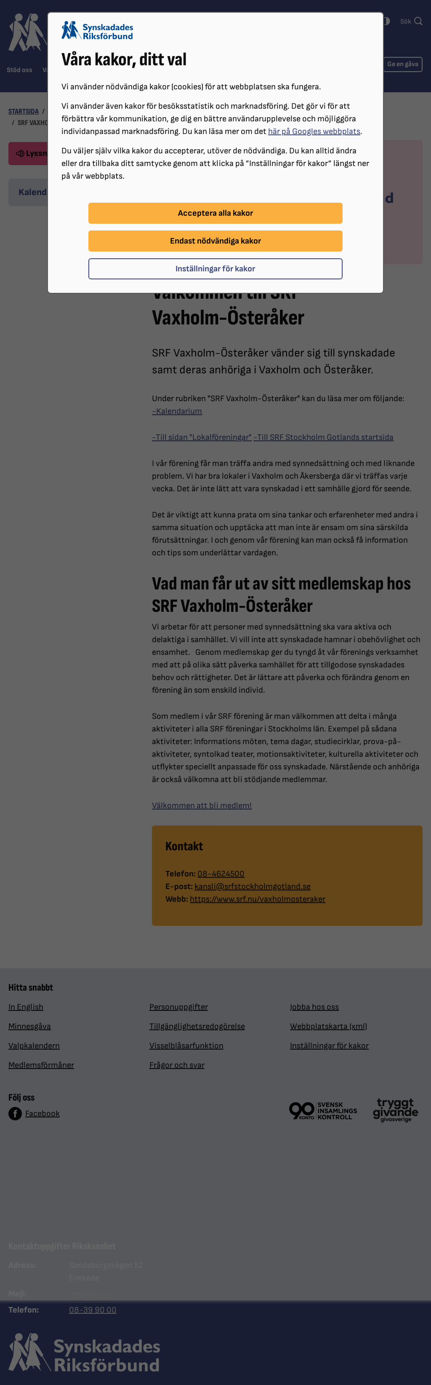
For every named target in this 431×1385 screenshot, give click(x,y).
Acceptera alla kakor (215, 213)
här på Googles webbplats (314, 131)
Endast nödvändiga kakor (215, 241)
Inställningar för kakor (215, 269)
